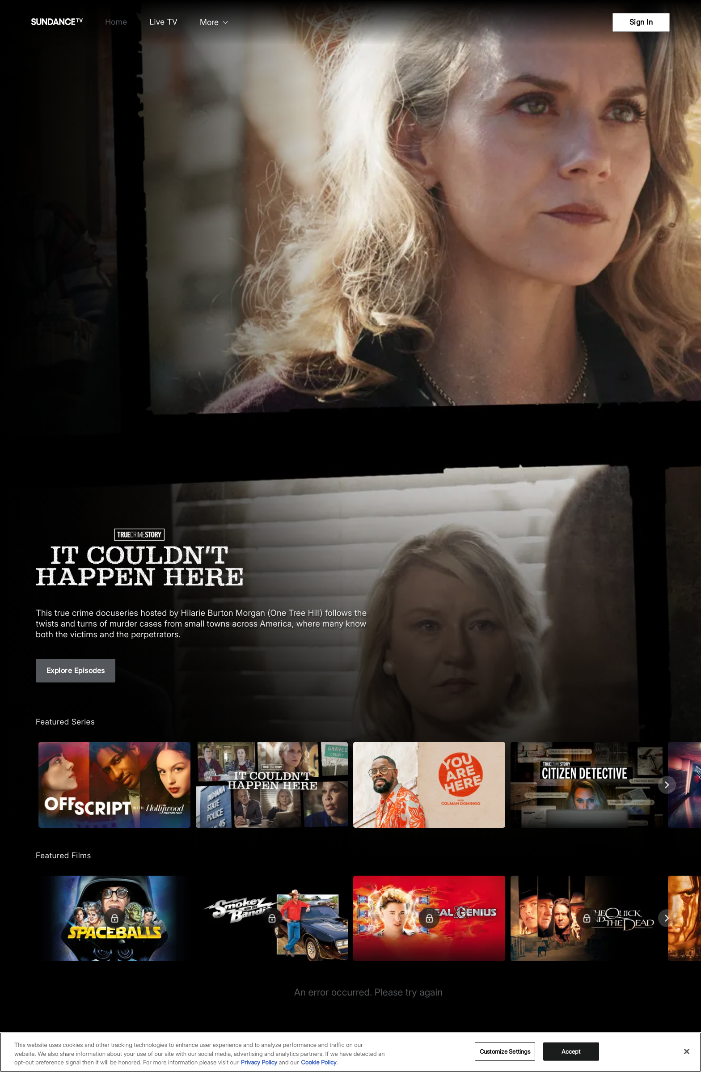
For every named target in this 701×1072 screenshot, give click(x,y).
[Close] (687, 1051)
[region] (350, 1052)
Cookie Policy (319, 1062)
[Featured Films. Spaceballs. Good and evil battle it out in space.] (114, 918)
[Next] (667, 785)
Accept (571, 1051)
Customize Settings (505, 1051)
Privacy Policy (259, 1062)
